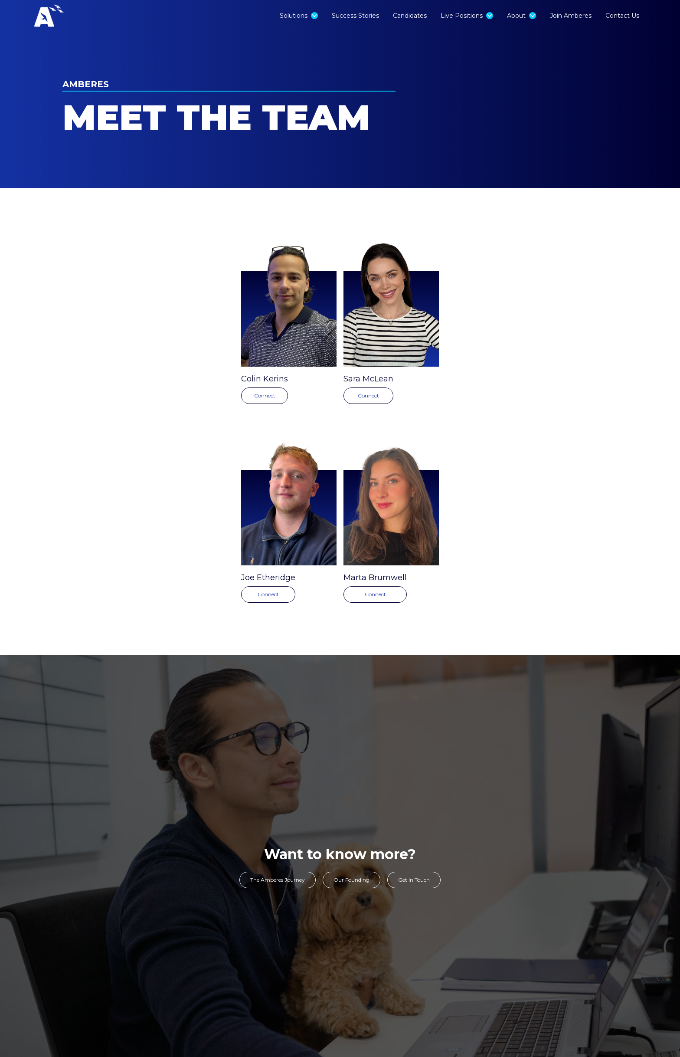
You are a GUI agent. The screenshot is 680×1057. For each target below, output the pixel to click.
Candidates (410, 16)
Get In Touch (414, 879)
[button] (299, 15)
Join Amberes (571, 16)
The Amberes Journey (277, 879)
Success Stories (355, 16)
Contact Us (622, 16)
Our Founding (351, 879)
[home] (67, 15)
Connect (264, 395)
